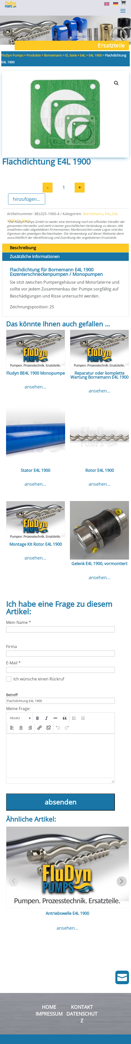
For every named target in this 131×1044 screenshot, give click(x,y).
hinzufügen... (26, 199)
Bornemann (93, 213)
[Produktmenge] (63, 187)
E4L (108, 213)
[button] (116, 83)
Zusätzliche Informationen (35, 256)
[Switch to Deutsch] (113, 4)
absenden (60, 802)
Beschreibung (23, 248)
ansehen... (35, 387)
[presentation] (19, 718)
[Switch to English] (104, 4)
